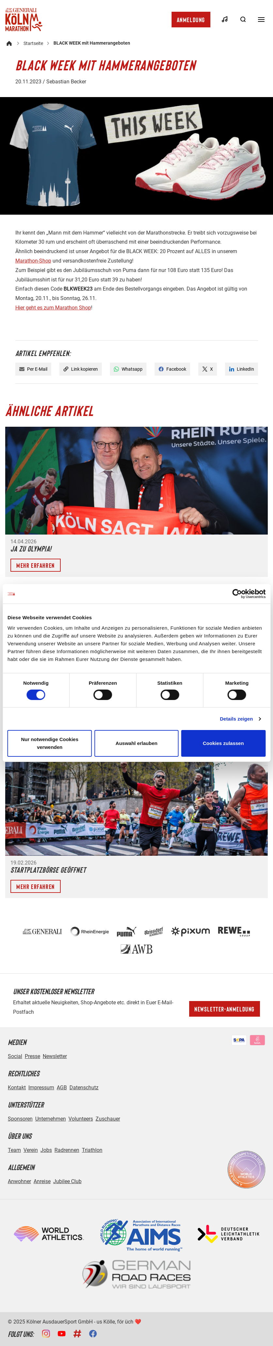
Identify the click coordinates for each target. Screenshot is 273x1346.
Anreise (42, 1181)
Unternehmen (50, 1119)
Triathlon (92, 1150)
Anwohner (19, 1181)
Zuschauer (108, 1119)
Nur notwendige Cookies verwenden (49, 743)
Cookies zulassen (223, 743)
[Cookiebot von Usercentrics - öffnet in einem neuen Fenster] (236, 594)
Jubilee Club (67, 1181)
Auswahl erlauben (136, 743)
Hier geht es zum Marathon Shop (53, 308)
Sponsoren (20, 1119)
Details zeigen (236, 719)
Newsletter (55, 1056)
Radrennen (66, 1150)
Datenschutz (84, 1087)
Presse (32, 1056)
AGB (62, 1087)
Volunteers (80, 1119)
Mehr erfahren (35, 565)
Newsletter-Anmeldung (224, 1009)
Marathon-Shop (33, 261)
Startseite (33, 43)
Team (14, 1150)
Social (15, 1056)
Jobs (46, 1150)
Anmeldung (191, 19)
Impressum (41, 1087)
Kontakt (17, 1087)
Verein (30, 1150)
